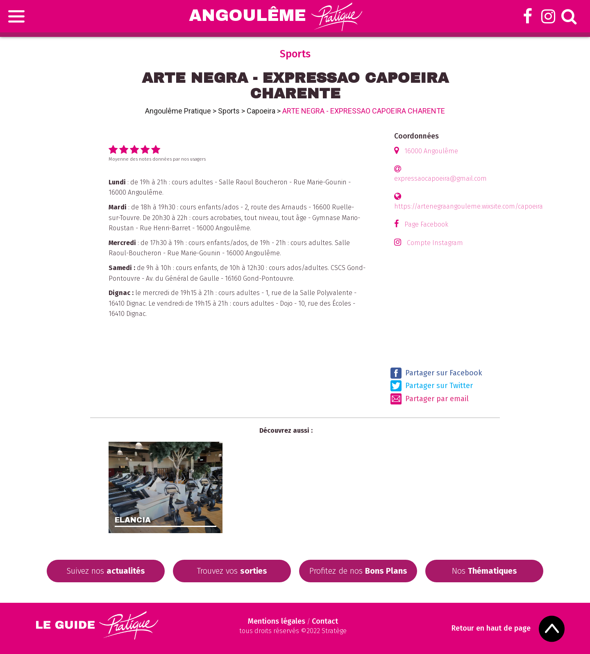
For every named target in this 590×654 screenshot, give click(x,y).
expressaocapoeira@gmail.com (440, 178)
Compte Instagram (435, 243)
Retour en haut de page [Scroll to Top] (491, 628)
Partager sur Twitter (431, 385)
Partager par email (429, 398)
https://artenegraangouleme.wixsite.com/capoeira (468, 206)
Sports (229, 111)
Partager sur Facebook (436, 373)
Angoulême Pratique (178, 111)
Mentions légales (276, 621)
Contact (325, 621)
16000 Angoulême (431, 151)
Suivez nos (105, 571)
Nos (484, 571)
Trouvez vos (232, 571)
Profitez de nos (358, 571)
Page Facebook (426, 224)
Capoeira (261, 111)
